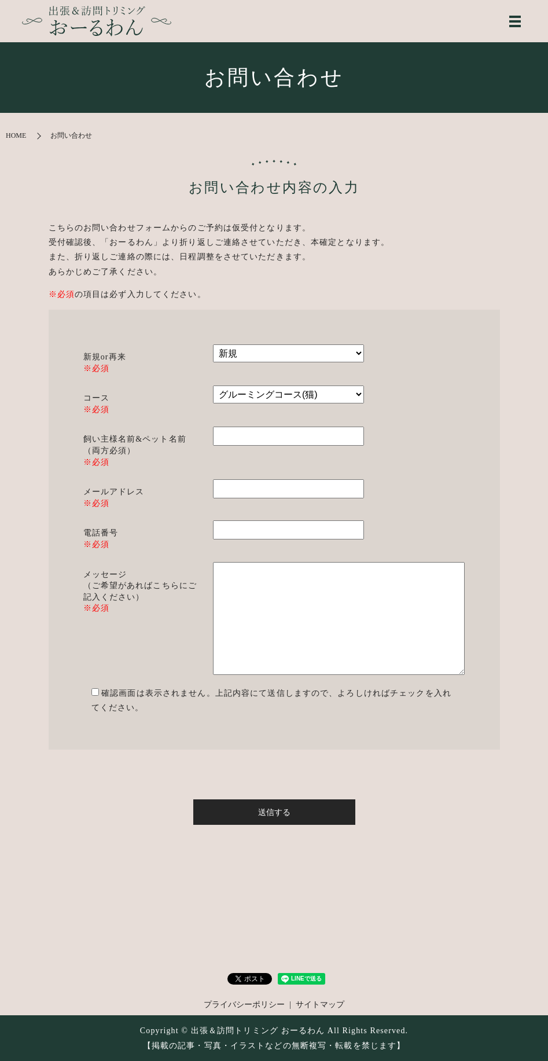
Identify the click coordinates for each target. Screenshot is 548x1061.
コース (96, 398)
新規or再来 (104, 357)
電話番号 (100, 532)
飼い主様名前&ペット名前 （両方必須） (134, 445)
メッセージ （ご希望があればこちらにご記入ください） (140, 585)
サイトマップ (320, 1004)
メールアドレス (114, 491)
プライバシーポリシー (244, 1004)
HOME (16, 135)
